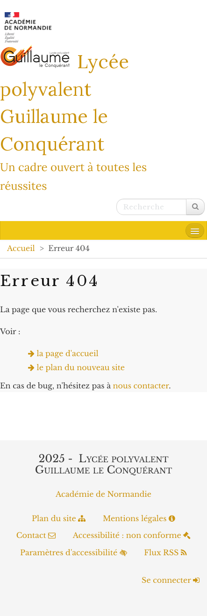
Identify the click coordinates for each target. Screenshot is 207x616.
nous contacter (141, 386)
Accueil (21, 248)
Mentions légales (139, 518)
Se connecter (171, 580)
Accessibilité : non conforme (132, 535)
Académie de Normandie (103, 494)
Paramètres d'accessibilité (73, 553)
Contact (36, 535)
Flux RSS (165, 553)
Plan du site (59, 518)
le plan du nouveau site (81, 367)
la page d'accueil (68, 353)
